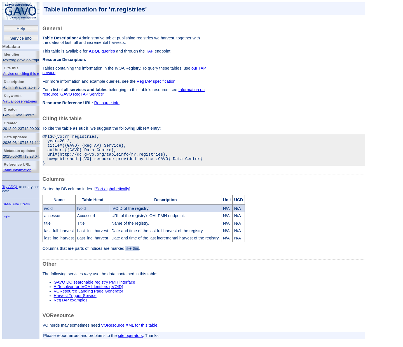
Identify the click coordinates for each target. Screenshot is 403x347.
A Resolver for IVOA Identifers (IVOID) (88, 294)
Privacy (7, 204)
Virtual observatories (20, 101)
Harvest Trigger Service (75, 303)
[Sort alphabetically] (112, 196)
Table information (17, 170)
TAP (149, 51)
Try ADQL (10, 187)
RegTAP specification (156, 81)
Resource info (107, 103)
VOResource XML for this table (129, 333)
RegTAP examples (71, 308)
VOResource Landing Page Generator (88, 299)
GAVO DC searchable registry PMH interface (94, 290)
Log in (6, 216)
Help (21, 29)
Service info (21, 38)
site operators (130, 343)
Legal (16, 204)
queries (102, 51)
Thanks (25, 204)
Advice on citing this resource (27, 74)
